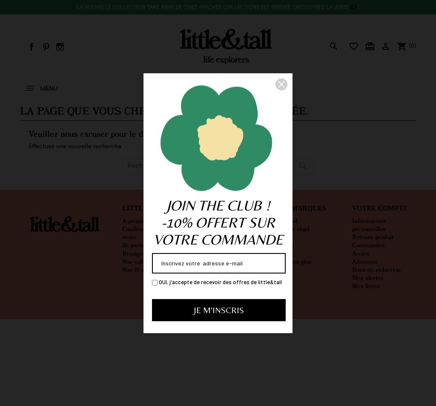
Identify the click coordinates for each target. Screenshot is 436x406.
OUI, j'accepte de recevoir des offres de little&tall (217, 282)
